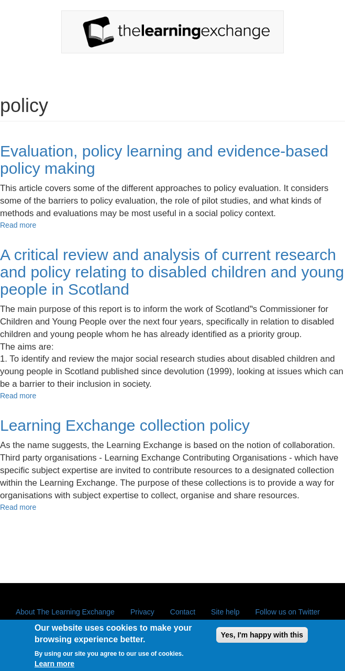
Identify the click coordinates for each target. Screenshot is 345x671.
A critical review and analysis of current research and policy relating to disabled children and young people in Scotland (172, 272)
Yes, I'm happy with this (262, 638)
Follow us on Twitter (287, 612)
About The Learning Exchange (65, 612)
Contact (182, 612)
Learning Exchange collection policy (125, 425)
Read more (18, 225)
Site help (225, 612)
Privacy (142, 612)
